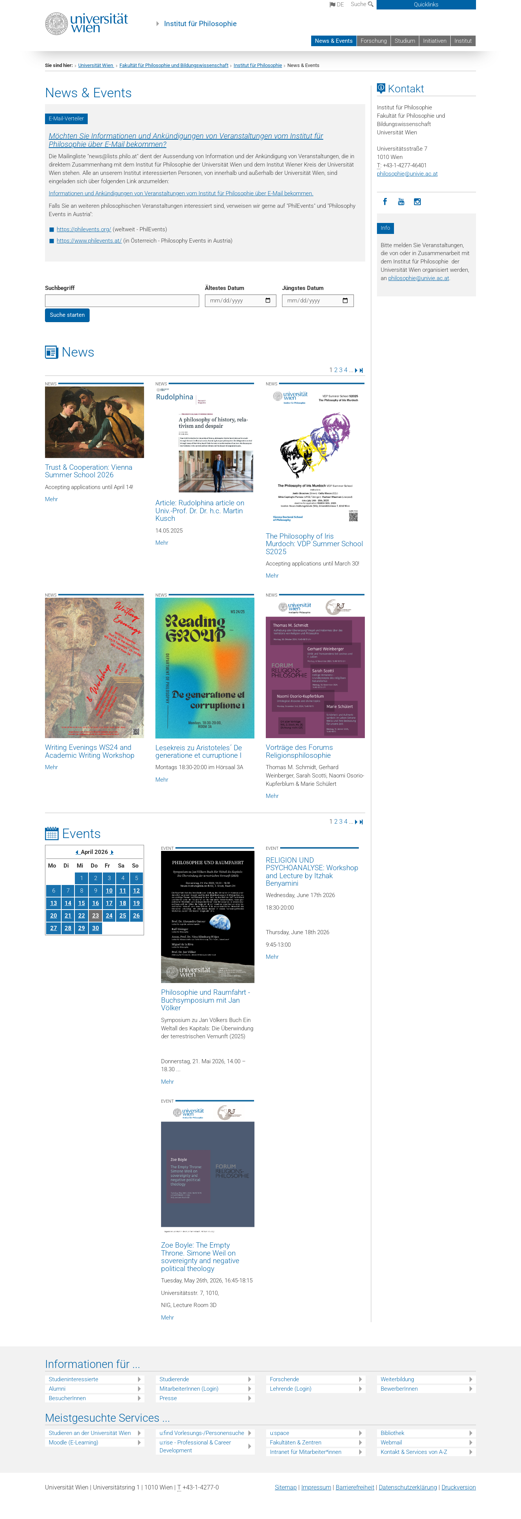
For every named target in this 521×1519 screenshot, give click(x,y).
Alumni (57, 1388)
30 (95, 928)
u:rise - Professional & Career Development (195, 1446)
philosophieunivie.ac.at (407, 173)
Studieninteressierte (73, 1379)
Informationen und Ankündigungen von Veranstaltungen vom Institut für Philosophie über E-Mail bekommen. (181, 193)
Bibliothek (392, 1433)
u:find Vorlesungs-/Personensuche (202, 1433)
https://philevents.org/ (84, 229)
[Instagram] (417, 202)
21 (68, 915)
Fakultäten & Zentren (295, 1442)
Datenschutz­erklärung (408, 1487)
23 (95, 915)
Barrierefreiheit (355, 1487)
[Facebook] (385, 202)
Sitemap (286, 1487)
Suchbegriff (59, 288)
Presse (168, 1398)
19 (136, 903)
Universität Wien (96, 65)
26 (136, 915)
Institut (463, 40)
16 (95, 903)
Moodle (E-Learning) (73, 1442)
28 (68, 928)
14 (68, 903)
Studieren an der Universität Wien (90, 1433)
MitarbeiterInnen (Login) (189, 1388)
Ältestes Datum (224, 288)
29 (81, 928)
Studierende (174, 1379)
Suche (362, 4)
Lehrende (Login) (291, 1388)
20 (53, 915)
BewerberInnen (399, 1388)
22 (81, 915)
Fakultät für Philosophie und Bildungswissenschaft (173, 65)
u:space (279, 1433)
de (337, 4)
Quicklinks (426, 4)
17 (109, 903)
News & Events (334, 40)
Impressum (316, 1487)
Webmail (391, 1442)
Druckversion (459, 1487)
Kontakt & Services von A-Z (414, 1452)
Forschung (374, 40)
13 (53, 903)
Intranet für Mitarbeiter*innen (305, 1452)
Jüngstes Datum (303, 288)
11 (122, 890)
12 (136, 890)
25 (122, 915)
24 (109, 915)
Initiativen (435, 40)
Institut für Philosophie (200, 24)
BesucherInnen (67, 1398)
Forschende (284, 1379)
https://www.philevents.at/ (89, 240)
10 (109, 890)
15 (81, 903)
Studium (405, 40)
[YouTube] (401, 202)
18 (122, 903)
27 (53, 928)
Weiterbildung (397, 1379)
